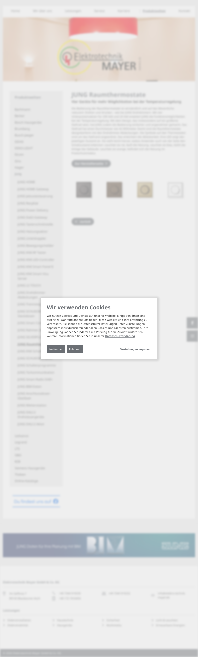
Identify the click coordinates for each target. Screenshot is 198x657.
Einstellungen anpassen (135, 349)
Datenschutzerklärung (120, 336)
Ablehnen (75, 349)
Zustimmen (56, 349)
